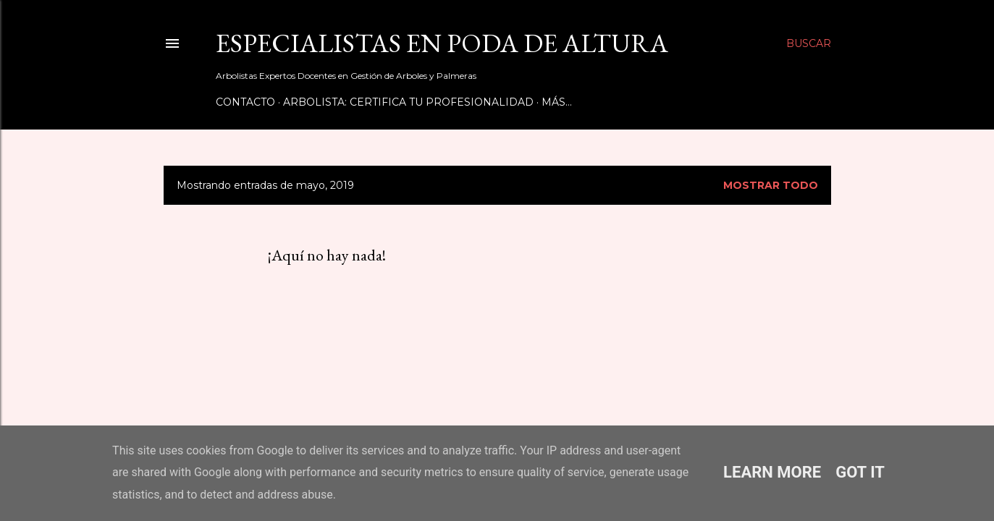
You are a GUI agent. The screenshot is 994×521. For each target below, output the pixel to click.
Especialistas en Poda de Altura (442, 43)
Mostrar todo (770, 185)
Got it (860, 472)
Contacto (245, 102)
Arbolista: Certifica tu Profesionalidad (408, 102)
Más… (557, 102)
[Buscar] (808, 43)
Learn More (772, 472)
